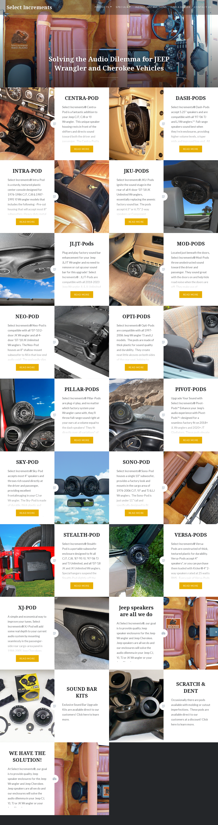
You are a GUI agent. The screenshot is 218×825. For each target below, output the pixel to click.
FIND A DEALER (180, 7)
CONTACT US (202, 7)
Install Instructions (151, 7)
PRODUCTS (102, 7)
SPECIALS (122, 7)
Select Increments (29, 7)
